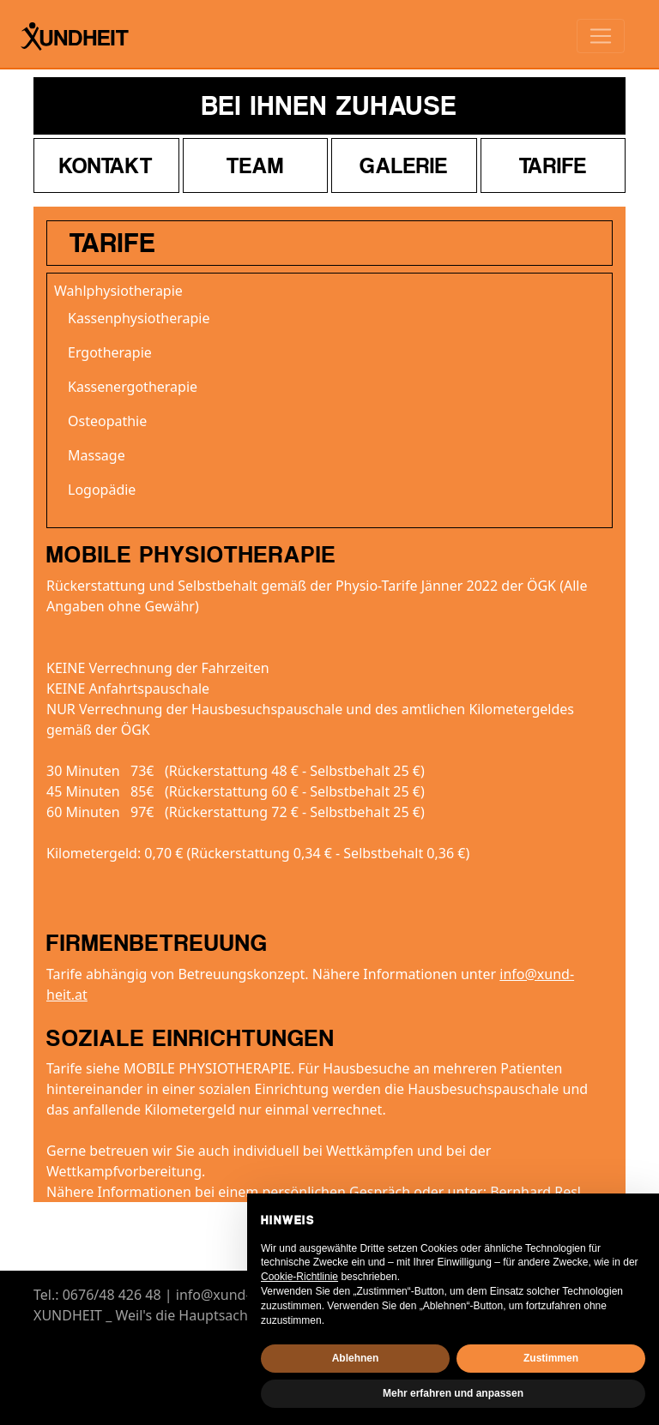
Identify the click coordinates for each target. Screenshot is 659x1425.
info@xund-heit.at (234, 1294)
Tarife (553, 165)
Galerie (404, 165)
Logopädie (102, 489)
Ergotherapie (110, 352)
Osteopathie (107, 421)
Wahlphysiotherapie (118, 290)
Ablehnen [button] (355, 1358)
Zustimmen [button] (550, 1358)
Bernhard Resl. (537, 1191)
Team (255, 165)
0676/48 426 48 (112, 1294)
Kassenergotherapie (132, 386)
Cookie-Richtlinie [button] (299, 1277)
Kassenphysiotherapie (138, 318)
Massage (96, 455)
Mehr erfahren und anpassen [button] (453, 1393)
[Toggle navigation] (601, 36)
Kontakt (106, 165)
